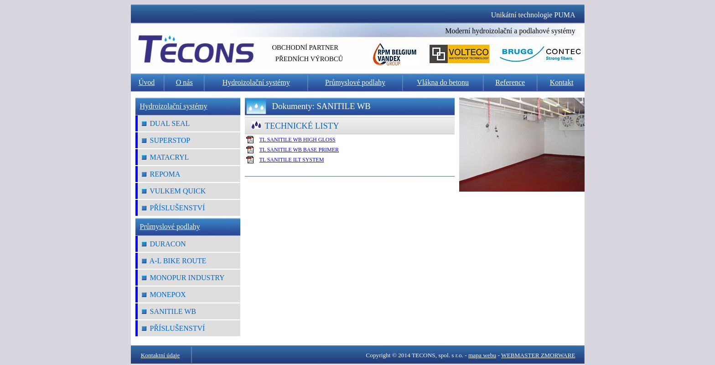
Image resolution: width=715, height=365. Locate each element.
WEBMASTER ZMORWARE (538, 355)
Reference (510, 82)
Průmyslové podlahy (355, 82)
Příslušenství (173, 208)
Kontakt (562, 82)
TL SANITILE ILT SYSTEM (291, 159)
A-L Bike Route (174, 261)
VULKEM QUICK (174, 191)
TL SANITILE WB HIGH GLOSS (297, 139)
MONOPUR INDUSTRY (183, 278)
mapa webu (482, 355)
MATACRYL (165, 157)
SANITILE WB (169, 311)
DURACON (164, 244)
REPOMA (161, 174)
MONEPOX (164, 294)
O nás (184, 82)
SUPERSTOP (166, 140)
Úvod (147, 82)
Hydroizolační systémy (256, 82)
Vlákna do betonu (443, 82)
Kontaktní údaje (160, 355)
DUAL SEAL (166, 123)
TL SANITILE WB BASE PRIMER (299, 149)
